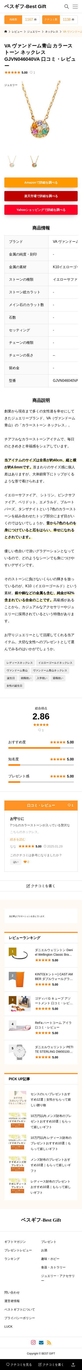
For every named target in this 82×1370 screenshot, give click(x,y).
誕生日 (11, 678)
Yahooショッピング (30, 210)
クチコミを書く (51, 1364)
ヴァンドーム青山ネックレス (50, 670)
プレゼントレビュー (18, 1250)
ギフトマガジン (15, 1241)
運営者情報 (12, 1301)
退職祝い (58, 678)
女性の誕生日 (14, 685)
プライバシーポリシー (19, 1318)
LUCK (8, 1326)
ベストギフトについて (19, 1309)
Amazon (30, 182)
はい (15, 861)
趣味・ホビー (50, 1259)
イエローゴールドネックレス (55, 662)
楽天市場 (30, 196)
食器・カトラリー (53, 1267)
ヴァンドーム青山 (17, 670)
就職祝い (26, 678)
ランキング (12, 1259)
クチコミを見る (19, 1364)
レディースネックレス (20, 662)
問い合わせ (12, 1292)
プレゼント (48, 1241)
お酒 (44, 1250)
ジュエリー (10, 85)
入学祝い (42, 678)
